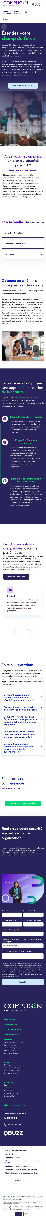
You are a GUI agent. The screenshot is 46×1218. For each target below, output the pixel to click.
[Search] (23, 19)
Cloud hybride (9, 1019)
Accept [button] (19, 1214)
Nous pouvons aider (16, 577)
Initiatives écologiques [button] (13, 1068)
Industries (8, 1040)
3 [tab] (25, 629)
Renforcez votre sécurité (23, 86)
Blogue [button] (6, 1085)
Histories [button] (7, 1088)
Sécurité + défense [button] (11, 1053)
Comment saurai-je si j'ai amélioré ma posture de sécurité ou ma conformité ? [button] (23, 697)
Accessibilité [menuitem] (9, 1154)
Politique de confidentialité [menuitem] (15, 1151)
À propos (7, 1062)
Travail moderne (10, 1024)
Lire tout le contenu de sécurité (23, 803)
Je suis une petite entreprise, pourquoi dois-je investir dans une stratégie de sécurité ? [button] (23, 734)
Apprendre (8, 1082)
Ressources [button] (8, 1090)
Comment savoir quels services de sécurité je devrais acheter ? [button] (23, 708)
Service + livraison (11, 1035)
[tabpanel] (23, 599)
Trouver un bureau (14, 1125)
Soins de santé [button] (10, 1045)
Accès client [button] (37, 4)
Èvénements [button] (9, 1096)
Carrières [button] (7, 1065)
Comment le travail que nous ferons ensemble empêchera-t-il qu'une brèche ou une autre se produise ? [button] (23, 721)
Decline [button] (27, 1214)
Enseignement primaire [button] (13, 1042)
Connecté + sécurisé (12, 1029)
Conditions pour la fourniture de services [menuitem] (21, 1170)
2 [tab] (22, 629)
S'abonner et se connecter (15, 1105)
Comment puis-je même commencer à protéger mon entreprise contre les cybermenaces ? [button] (23, 748)
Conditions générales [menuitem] (13, 1157)
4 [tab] (28, 629)
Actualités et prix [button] (11, 1093)
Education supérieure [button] (12, 1048)
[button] (15, 4)
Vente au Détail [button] (10, 1050)
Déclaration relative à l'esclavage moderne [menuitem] (21, 1173)
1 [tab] (19, 629)
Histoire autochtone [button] (12, 1070)
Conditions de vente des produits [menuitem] (18, 1166)
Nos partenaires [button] (10, 1073)
